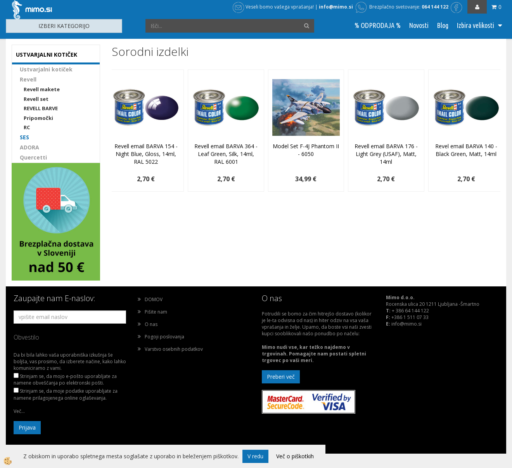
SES (24, 137)
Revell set (36, 98)
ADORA (29, 147)
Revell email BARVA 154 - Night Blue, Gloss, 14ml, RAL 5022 (146, 153)
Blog (442, 25)
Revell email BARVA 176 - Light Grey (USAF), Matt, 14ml (386, 153)
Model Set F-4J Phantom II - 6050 (306, 150)
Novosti (419, 25)
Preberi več (281, 376)
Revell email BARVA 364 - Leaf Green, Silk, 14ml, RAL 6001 (226, 153)
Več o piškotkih (295, 456)
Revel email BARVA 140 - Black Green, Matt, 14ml (466, 150)
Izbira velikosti (475, 25)
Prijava (27, 427)
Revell (28, 79)
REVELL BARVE (41, 108)
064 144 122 (435, 6)
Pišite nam (156, 312)
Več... (19, 411)
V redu (255, 456)
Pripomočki (38, 117)
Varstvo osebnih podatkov (174, 349)
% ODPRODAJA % (378, 25)
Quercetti (33, 157)
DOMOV (154, 299)
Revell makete (42, 89)
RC (27, 127)
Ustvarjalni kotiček (46, 69)
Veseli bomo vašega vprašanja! (273, 6)
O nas (151, 324)
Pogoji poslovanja (164, 336)
